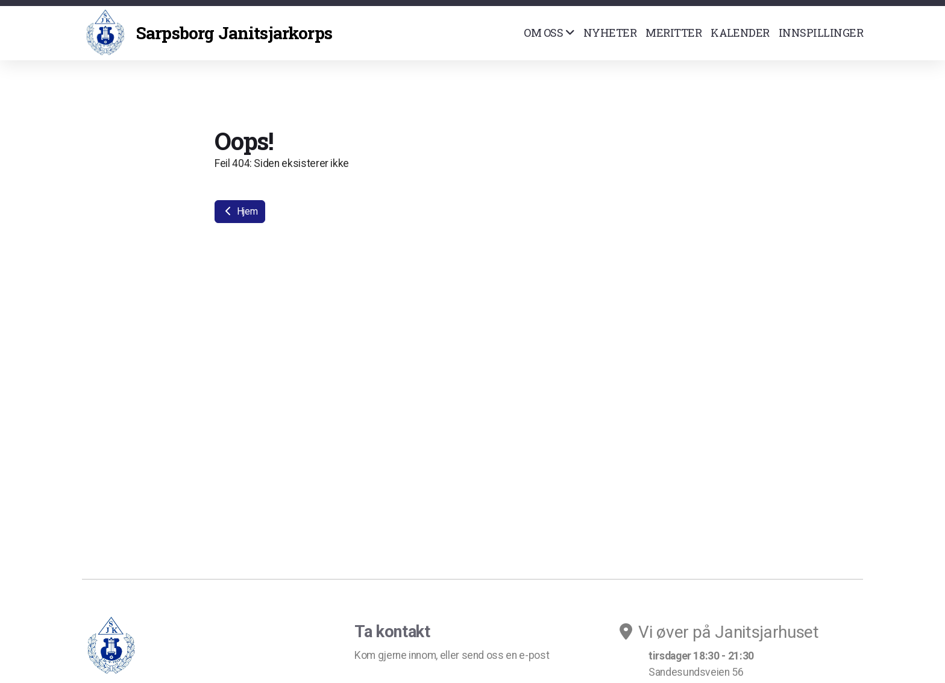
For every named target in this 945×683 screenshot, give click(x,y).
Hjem (239, 211)
